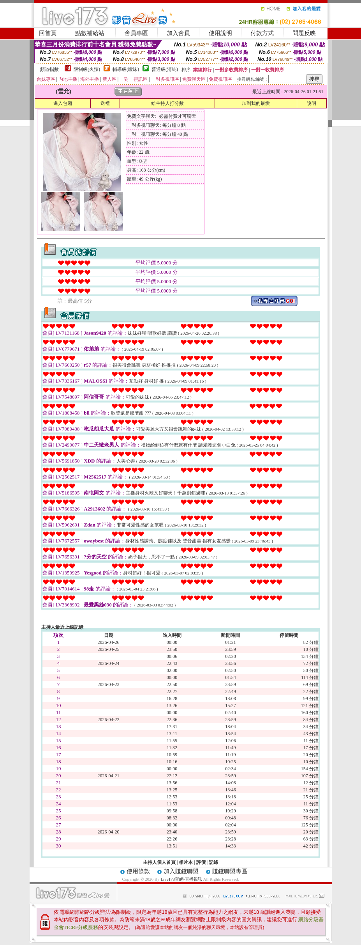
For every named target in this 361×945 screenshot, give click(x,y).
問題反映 (304, 33)
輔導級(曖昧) (126, 69)
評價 (201, 862)
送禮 (105, 103)
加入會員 (178, 33)
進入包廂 (62, 103)
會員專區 (136, 33)
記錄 (213, 862)
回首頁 (47, 33)
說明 (311, 103)
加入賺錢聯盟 (181, 871)
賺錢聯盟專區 (229, 871)
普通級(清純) (164, 69)
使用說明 (220, 33)
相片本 (186, 862)
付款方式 (262, 33)
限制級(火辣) (87, 69)
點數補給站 (89, 33)
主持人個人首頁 (159, 862)
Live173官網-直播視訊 (181, 879)
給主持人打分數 (167, 103)
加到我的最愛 (256, 103)
